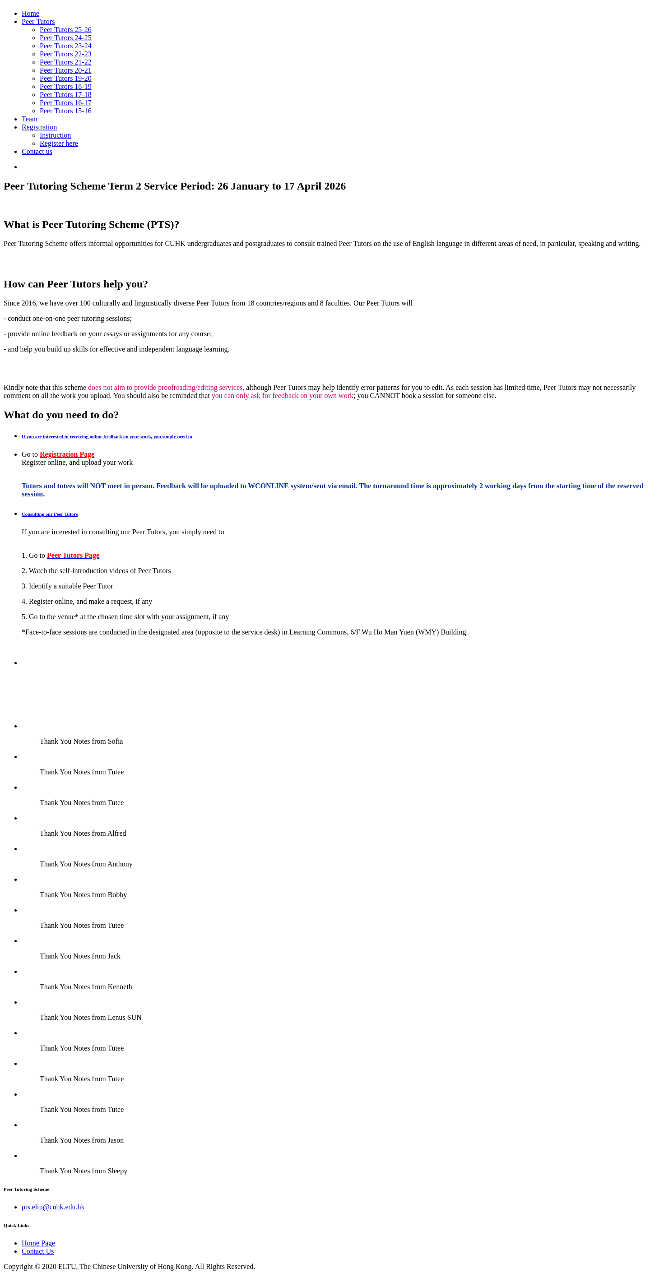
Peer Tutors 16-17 (66, 102)
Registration (39, 127)
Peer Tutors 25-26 (66, 29)
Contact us (37, 151)
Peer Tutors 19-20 (66, 78)
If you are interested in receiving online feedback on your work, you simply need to (107, 436)
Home (30, 13)
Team (29, 119)
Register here (59, 143)
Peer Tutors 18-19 (66, 86)
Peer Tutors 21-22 (66, 62)
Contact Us (38, 1251)
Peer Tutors (38, 21)
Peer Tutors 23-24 (66, 46)
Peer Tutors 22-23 (66, 54)
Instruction (55, 135)
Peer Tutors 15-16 (66, 111)
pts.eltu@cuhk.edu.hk (53, 1207)
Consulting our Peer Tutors (50, 514)
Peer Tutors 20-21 (66, 70)
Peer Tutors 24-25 (66, 38)
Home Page (38, 1243)
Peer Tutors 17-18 (66, 94)
